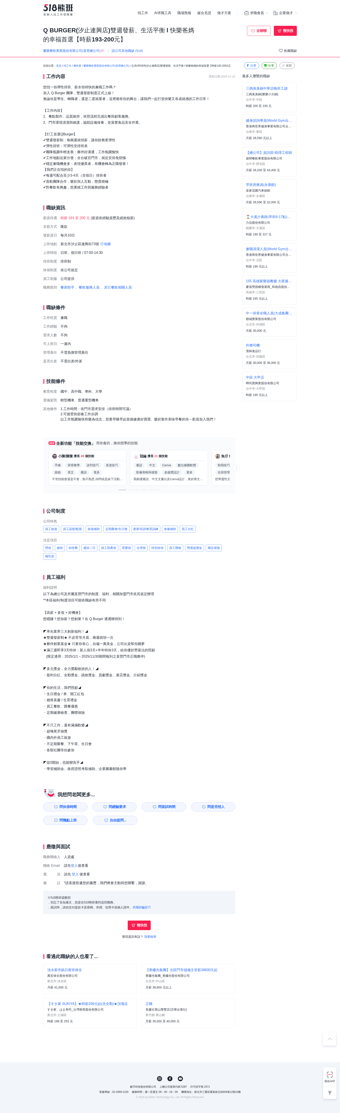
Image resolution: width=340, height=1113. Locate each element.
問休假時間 (68, 807)
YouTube (180, 1078)
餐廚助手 (67, 287)
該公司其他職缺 (127, 51)
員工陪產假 (108, 548)
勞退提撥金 (194, 548)
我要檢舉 (150, 936)
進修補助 (170, 529)
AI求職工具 (162, 13)
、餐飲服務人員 (87, 287)
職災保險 (214, 548)
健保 (60, 548)
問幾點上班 (68, 820)
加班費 (73, 548)
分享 (251, 65)
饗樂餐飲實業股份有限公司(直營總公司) (106, 65)
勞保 (48, 548)
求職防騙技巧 (141, 907)
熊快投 (288, 31)
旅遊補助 (94, 529)
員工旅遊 (51, 529)
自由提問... (118, 820)
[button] (122, 489)
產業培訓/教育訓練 (145, 529)
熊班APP (330, 1081)
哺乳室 (49, 556)
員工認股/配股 (72, 529)
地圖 (107, 244)
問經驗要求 (117, 807)
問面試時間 (166, 807)
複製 (286, 65)
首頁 (58, 65)
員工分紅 (188, 529)
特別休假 (157, 548)
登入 (74, 865)
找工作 (143, 13)
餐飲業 (77, 65)
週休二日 (89, 548)
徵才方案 (224, 13)
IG (159, 1078)
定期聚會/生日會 (116, 529)
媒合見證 (204, 13)
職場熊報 (184, 13)
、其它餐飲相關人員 (116, 287)
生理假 (141, 548)
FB (170, 1078)
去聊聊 (261, 31)
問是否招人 (216, 807)
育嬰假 (126, 548)
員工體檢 (175, 548)
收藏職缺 (290, 51)
